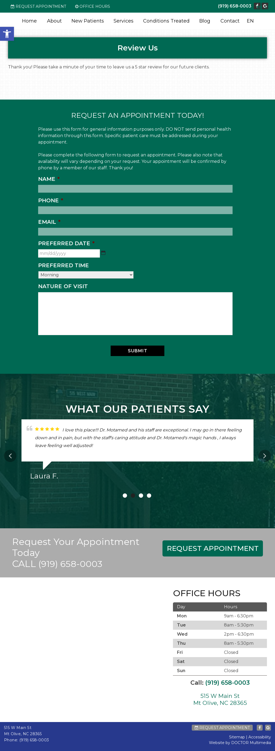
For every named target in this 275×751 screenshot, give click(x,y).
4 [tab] (149, 495)
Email (49, 222)
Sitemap (237, 737)
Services (123, 21)
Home (29, 21)
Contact (230, 21)
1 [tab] (125, 495)
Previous (10, 456)
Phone (50, 200)
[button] (7, 34)
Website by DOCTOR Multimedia (240, 742)
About (54, 21)
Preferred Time (63, 265)
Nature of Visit (63, 286)
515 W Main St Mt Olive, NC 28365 (220, 699)
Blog (204, 21)
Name (49, 179)
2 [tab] (133, 495)
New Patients (87, 21)
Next (265, 456)
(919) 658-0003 (234, 6)
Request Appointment (38, 6)
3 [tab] (141, 495)
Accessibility (259, 737)
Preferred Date (66, 243)
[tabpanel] (137, 451)
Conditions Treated (166, 21)
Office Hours (92, 6)
